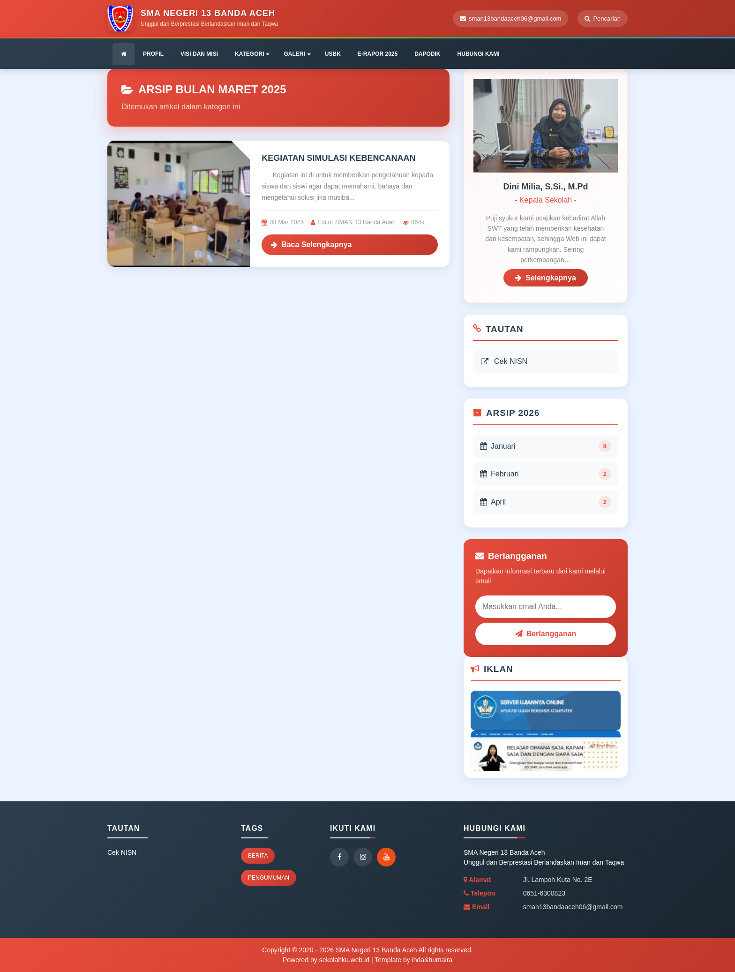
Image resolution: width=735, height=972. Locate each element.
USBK (333, 54)
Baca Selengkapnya (311, 245)
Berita (258, 855)
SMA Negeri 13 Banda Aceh (375, 950)
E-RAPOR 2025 (378, 54)
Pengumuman (268, 877)
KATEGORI (252, 54)
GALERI (297, 54)
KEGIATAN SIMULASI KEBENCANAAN (338, 158)
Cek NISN (503, 361)
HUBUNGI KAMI (479, 54)
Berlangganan (546, 634)
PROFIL (153, 54)
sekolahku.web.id (344, 960)
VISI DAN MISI (199, 54)
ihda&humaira (432, 960)
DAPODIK (427, 54)
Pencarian (603, 18)
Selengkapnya (545, 278)
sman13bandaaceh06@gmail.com (510, 18)
